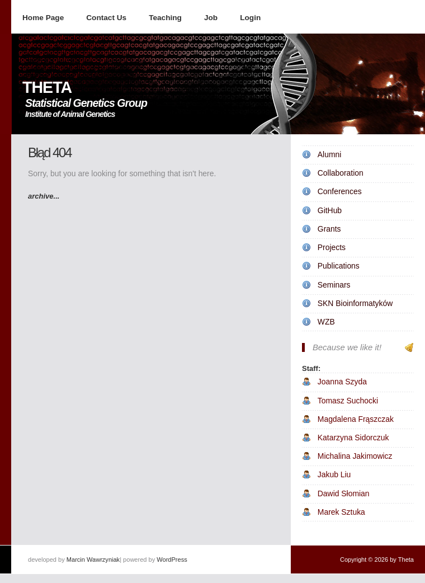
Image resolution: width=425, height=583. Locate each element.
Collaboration (340, 172)
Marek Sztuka (341, 511)
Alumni (330, 154)
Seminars (334, 284)
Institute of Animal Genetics (70, 114)
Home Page (43, 17)
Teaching (165, 17)
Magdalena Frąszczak (356, 419)
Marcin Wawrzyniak (93, 559)
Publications (339, 265)
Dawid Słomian (344, 493)
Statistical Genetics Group (86, 103)
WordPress (172, 559)
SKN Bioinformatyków (355, 303)
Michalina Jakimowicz (355, 456)
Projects (332, 247)
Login (250, 17)
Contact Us (106, 17)
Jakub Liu (334, 474)
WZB (326, 321)
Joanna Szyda (342, 381)
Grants (329, 228)
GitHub (330, 210)
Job (211, 17)
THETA (47, 87)
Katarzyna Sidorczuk (353, 437)
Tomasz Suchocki (348, 400)
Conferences (340, 191)
